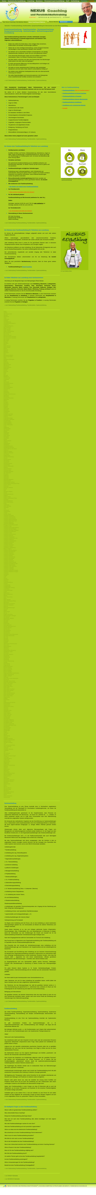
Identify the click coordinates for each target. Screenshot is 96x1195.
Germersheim (7, 428)
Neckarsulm (7, 629)
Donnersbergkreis (8, 387)
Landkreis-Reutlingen (9, 558)
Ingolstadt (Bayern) (8, 479)
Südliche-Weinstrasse (9, 739)
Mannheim (6, 602)
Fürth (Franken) (8, 423)
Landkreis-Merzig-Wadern (10, 550)
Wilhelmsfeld (7, 784)
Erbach (5, 400)
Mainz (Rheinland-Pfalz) (10, 601)
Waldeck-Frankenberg (9, 765)
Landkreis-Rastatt (8, 555)
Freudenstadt (7, 420)
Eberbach (6, 391)
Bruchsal (6, 371)
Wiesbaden (6, 778)
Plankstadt (6, 659)
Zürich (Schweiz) (8, 796)
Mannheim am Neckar (9, 603)
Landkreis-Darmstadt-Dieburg (11, 527)
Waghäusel (6, 762)
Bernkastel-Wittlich (8, 355)
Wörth (5, 785)
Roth (5, 701)
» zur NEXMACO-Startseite (12, 1179)
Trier (5, 744)
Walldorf (6, 768)
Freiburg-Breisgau (8, 418)
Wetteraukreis (7, 776)
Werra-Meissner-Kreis (9, 773)
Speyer (5, 734)
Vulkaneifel (6, 760)
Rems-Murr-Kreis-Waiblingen (11, 678)
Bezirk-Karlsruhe (8, 669)
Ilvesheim (6, 474)
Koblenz (6, 495)
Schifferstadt (7, 717)
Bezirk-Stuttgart (8, 670)
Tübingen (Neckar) (8, 749)
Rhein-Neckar (7, 691)
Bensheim (6, 352)
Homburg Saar (7, 470)
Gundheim (6, 438)
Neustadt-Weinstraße (9, 635)
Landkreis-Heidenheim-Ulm (10, 538)
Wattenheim (7, 769)
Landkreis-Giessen (8, 535)
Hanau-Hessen (7, 440)
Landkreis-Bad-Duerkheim (10, 519)
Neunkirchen (7, 633)
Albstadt (6, 315)
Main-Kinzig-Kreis (8, 594)
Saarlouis (6, 709)
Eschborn (6, 403)
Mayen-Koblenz (8, 549)
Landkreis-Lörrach (8, 546)
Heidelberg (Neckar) (9, 447)
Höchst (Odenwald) (8, 466)
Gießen (5, 431)
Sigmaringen (7, 729)
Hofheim (6, 467)
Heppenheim (7, 455)
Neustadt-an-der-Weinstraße (11, 634)
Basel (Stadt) (7, 347)
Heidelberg (6, 444)
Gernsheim (6, 430)
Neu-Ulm (6, 637)
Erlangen (6, 402)
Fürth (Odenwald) (8, 424)
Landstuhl (6, 574)
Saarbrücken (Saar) (9, 706)
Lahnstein (6, 507)
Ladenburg (6, 505)
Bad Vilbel (6, 340)
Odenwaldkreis (7, 646)
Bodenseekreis (7, 367)
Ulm (5, 752)
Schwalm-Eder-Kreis (9, 723)
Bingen (5, 360)
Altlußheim (6, 316)
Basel (5, 344)
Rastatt (5, 662)
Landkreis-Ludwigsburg (9, 547)
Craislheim (6, 379)
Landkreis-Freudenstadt (10, 531)
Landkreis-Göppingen (9, 537)
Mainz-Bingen (7, 599)
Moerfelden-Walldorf (9, 618)
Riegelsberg (7, 697)
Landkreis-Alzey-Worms (10, 518)
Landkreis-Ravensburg (9, 557)
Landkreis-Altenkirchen (9, 517)
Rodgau (6, 698)
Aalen (5, 311)
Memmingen (7, 611)
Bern (5, 354)
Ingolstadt (6, 476)
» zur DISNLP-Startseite (11, 1175)
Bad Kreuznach (7, 335)
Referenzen (63, 22)
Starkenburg (7, 735)
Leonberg (6, 579)
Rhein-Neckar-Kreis (9, 694)
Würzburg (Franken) (9, 792)
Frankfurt (6, 412)
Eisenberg (6, 396)
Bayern (5, 348)
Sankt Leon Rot (8, 714)
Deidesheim (7, 384)
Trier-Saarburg (7, 746)
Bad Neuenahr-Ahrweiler (10, 336)
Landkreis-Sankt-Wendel (10, 562)
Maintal (5, 595)
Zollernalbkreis (7, 793)
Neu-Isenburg (7, 630)
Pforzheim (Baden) (8, 654)
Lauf (5, 577)
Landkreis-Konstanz (9, 545)
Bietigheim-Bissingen (9, 359)
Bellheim (6, 351)
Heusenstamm (7, 459)
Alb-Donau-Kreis (8, 314)
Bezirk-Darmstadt (8, 356)
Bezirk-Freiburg (7, 667)
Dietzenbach (7, 386)
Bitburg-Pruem (7, 364)
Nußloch (6, 642)
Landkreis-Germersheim (10, 534)
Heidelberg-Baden (8, 446)
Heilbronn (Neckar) (8, 452)
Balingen (6, 342)
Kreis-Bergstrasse (8, 501)
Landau (5, 513)
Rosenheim (6, 699)
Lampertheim (7, 511)
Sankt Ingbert (7, 713)
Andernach (6, 319)
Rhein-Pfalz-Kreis (8, 686)
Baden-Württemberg (9, 331)
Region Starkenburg (9, 674)
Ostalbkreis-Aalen (8, 651)
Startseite (7, 25)
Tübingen (6, 748)
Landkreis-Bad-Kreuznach (10, 521)
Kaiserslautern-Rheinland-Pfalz (11, 483)
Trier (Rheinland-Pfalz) (9, 745)
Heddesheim (7, 443)
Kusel (5, 503)
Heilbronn (6, 450)
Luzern (5, 591)
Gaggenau (6, 427)
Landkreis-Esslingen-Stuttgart (11, 530)
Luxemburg (6, 589)
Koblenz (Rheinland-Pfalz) (10, 498)
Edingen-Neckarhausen (10, 394)
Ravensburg (7, 663)
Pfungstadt (6, 655)
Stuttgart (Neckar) (8, 738)
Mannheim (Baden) (8, 605)
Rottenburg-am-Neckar (9, 702)
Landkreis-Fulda (8, 533)
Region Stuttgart (8, 675)
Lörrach (6, 583)
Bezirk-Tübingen (8, 671)
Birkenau (6, 362)
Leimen (5, 578)
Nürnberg (6, 639)
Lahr (5, 509)
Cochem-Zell (7, 378)
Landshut (6, 573)
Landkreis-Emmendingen (10, 529)
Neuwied (6, 638)
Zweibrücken (7, 797)
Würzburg (6, 790)
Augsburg (6, 324)
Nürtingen (6, 641)
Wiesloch (6, 782)
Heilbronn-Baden (8, 451)
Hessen (6, 458)
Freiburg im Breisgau (9, 419)
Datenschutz (55, 17)
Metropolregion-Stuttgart (10, 615)
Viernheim (6, 754)
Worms (5, 786)
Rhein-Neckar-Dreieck (9, 693)
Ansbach (6, 320)
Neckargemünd (7, 625)
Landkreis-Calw (8, 526)
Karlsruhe (6, 486)
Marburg (6, 606)
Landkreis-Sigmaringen (9, 565)
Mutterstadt (6, 623)
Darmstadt (6, 382)
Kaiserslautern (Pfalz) (9, 482)
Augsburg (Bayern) (8, 326)
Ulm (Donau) (7, 753)
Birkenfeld (6, 363)
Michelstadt (6, 617)
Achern (5, 312)
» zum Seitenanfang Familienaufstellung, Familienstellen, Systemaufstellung (25, 80)
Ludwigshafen (7, 586)
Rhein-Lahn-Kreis (8, 683)
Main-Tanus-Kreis (8, 597)
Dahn (5, 380)
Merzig (5, 613)
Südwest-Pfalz (7, 741)
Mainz (5, 598)
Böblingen (6, 368)
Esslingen (6, 404)
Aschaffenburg (7, 322)
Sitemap (66, 17)
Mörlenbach (7, 619)
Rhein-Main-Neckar (8, 690)
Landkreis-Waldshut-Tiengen (11, 570)
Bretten (5, 370)
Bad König (6, 334)
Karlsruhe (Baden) (8, 487)
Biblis (5, 358)
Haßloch (6, 442)
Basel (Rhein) (7, 346)
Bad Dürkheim (7, 327)
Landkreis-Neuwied (8, 553)
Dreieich (6, 390)
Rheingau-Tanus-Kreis (9, 681)
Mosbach (6, 622)
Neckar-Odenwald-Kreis (10, 626)
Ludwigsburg (7, 585)
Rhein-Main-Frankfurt (9, 689)
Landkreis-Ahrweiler (9, 515)
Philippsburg (7, 657)
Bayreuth (6, 350)
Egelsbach (6, 395)
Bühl (5, 374)
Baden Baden (7, 330)
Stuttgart (6, 737)
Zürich (5, 794)
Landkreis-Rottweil (8, 559)
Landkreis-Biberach (8, 522)
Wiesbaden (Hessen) (9, 780)
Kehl (5, 490)
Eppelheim (6, 399)
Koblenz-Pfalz (7, 497)
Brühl (5, 372)
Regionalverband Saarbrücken (11, 673)
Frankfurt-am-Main (8, 414)
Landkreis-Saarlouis (9, 561)
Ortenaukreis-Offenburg (10, 650)
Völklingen (6, 757)
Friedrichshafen (8, 422)
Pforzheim (6, 653)
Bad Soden (6, 339)
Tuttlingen (6, 750)
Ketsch (5, 493)
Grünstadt (6, 436)
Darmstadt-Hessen (8, 383)
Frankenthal (7, 411)
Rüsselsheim (7, 703)
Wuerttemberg (7, 789)
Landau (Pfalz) (7, 514)
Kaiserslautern (7, 480)
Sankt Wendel (7, 715)
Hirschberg (6, 460)
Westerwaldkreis (8, 774)
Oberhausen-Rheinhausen (10, 643)
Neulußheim (7, 631)
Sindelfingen (7, 730)
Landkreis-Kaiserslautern (10, 541)
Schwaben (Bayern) (9, 719)
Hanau (5, 439)
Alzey (5, 318)
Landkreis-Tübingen (9, 567)
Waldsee (6, 766)
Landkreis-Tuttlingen (9, 569)
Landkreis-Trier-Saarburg (10, 566)
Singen (5, 731)
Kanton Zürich (7, 484)
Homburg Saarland (8, 471)
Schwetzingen (7, 727)
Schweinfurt (7, 726)
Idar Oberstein (7, 472)
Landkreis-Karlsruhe (9, 542)
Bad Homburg (7, 332)
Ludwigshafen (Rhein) (9, 587)
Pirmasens (6, 658)
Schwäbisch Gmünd (9, 721)
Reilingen (6, 677)
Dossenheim (7, 388)
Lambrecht (6, 510)
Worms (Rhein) (7, 788)
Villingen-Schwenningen (10, 756)
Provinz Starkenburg (9, 661)
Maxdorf (6, 609)
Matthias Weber (68, 271)
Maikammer (7, 593)
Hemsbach (6, 454)
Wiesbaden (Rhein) (8, 781)
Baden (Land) (7, 328)
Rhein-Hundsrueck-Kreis (10, 682)
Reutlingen (6, 679)
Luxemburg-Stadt (8, 590)
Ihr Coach (63, 271)
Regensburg (7, 665)
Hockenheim (7, 464)
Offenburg (6, 649)
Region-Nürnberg (8, 614)
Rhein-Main (6, 687)
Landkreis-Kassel (8, 543)
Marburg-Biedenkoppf (9, 607)
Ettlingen (6, 406)
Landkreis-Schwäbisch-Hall (10, 563)
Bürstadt (6, 375)
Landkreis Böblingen (9, 523)
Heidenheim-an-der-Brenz (10, 448)
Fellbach (6, 407)
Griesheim (6, 434)
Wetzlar (5, 777)
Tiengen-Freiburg (8, 742)
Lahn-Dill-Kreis (7, 506)
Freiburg (6, 416)
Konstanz (6, 499)
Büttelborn (6, 376)
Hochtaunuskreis (8, 463)
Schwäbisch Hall (8, 722)
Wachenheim (7, 761)
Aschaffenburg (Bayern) (10, 323)
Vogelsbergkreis (8, 758)
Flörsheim (6, 410)
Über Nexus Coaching (9, 22)
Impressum (43, 17)
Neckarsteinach (8, 627)
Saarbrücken (7, 705)
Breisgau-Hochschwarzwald (11, 525)
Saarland (6, 707)
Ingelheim (6, 475)
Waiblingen (6, 764)
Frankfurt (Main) (8, 415)
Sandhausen (7, 711)
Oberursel (6, 645)
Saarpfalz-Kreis (7, 710)
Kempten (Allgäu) (8, 491)
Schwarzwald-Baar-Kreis (10, 725)
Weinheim (6, 770)
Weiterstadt (6, 772)
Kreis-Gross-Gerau (8, 502)
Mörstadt (6, 621)
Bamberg (6, 343)
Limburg (6, 581)
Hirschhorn (6, 462)
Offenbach (6, 647)
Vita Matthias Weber (21, 22)
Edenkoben (6, 392)
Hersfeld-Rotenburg (9, 456)
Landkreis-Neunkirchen (9, 551)
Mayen (5, 610)
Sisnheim (6, 733)
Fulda (5, 426)
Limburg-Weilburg (8, 582)
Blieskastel (6, 366)
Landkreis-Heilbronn (9, 539)
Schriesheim (7, 718)
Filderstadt (6, 408)
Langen (5, 575)
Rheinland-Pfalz (8, 685)
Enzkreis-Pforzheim (9, 398)
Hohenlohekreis (8, 468)
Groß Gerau (7, 435)
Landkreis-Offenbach (9, 554)
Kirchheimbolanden (8, 494)
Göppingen (6, 432)
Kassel (5, 489)
